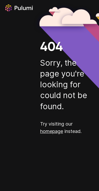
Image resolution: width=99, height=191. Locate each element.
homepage (51, 131)
